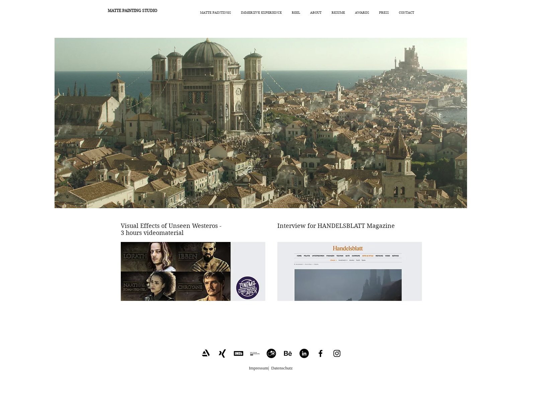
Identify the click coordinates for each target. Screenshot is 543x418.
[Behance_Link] (287, 353)
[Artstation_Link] (205, 353)
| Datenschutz (280, 367)
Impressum (258, 367)
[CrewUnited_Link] (271, 353)
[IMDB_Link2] (238, 353)
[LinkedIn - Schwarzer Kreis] (304, 353)
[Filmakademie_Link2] (255, 353)
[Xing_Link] (222, 353)
